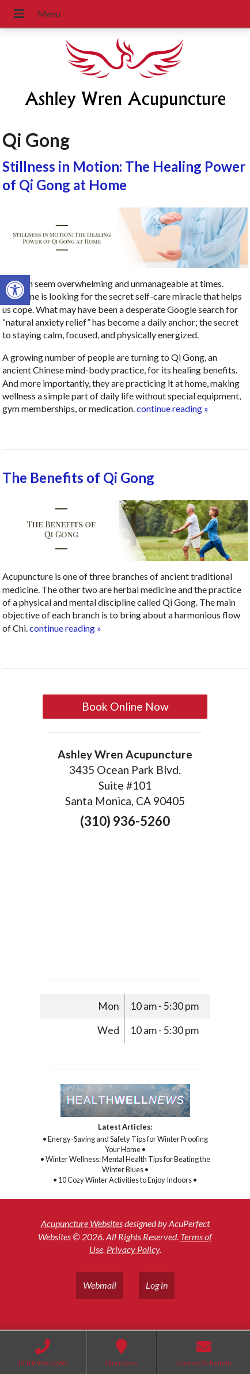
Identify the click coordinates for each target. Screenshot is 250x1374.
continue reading (173, 408)
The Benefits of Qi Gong (78, 477)
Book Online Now (125, 706)
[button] (15, 290)
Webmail (99, 1284)
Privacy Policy (133, 1249)
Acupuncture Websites (82, 1223)
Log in (157, 1284)
